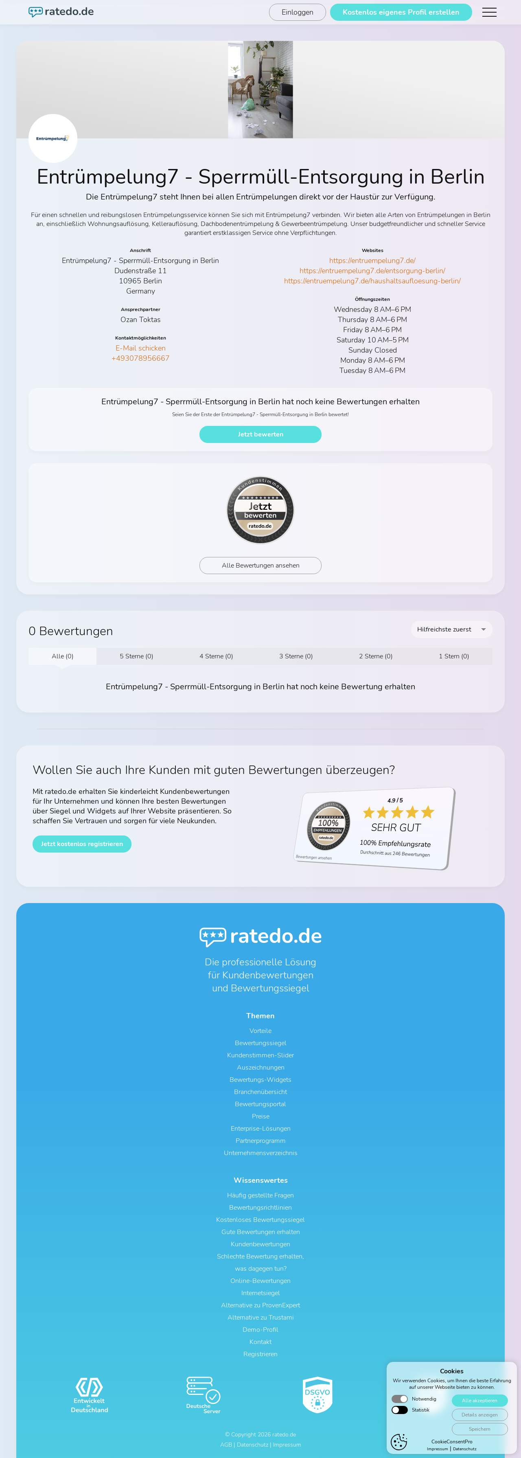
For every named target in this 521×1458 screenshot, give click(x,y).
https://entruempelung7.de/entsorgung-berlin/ (372, 271)
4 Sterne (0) (216, 656)
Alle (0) (63, 656)
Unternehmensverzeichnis (261, 1153)
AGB (226, 1445)
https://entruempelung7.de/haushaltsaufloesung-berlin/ (372, 281)
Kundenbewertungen (260, 1244)
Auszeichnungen (261, 1067)
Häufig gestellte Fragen (260, 1195)
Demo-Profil (260, 1329)
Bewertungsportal (260, 1104)
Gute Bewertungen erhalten (260, 1232)
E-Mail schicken (141, 348)
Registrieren (260, 1354)
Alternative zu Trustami (261, 1317)
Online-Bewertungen (260, 1280)
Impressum (287, 1445)
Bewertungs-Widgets (260, 1079)
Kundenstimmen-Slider (260, 1055)
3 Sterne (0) (296, 656)
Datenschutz (252, 1445)
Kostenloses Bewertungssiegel (260, 1219)
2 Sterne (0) (376, 656)
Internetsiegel (260, 1293)
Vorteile (260, 1030)
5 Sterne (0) (136, 656)
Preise (260, 1116)
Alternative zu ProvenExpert (260, 1305)
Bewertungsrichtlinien (260, 1207)
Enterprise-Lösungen (261, 1128)
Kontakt (260, 1341)
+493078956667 (141, 358)
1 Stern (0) (454, 656)
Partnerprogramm (261, 1140)
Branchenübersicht (260, 1091)
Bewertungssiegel (261, 1043)
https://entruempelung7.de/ (372, 260)
